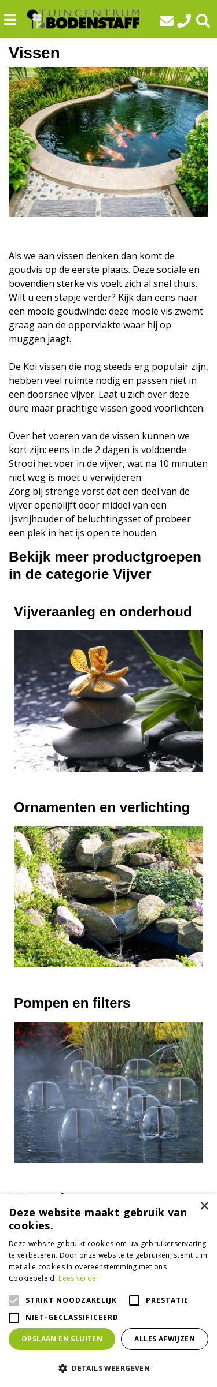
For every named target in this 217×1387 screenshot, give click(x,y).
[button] (108, 1368)
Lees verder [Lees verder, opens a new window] (78, 1278)
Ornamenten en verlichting (102, 807)
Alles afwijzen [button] (164, 1339)
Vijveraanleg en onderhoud (103, 611)
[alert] (108, 1290)
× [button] (204, 1206)
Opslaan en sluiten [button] (61, 1339)
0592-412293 (186, 21)
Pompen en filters (72, 1003)
